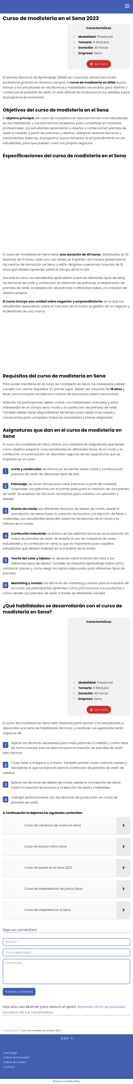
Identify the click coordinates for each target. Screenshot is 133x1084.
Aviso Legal (10, 1053)
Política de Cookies (14, 1062)
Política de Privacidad (16, 1057)
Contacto (9, 1067)
